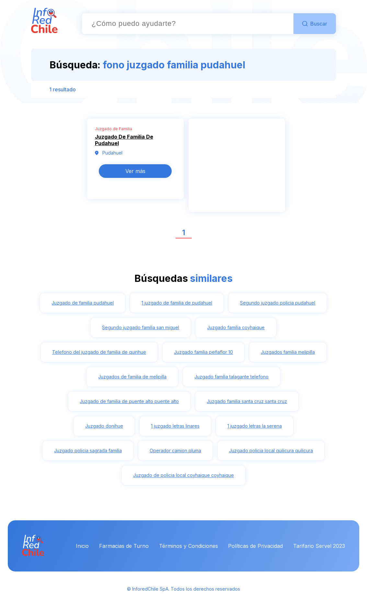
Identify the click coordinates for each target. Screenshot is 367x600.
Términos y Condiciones (188, 546)
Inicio (82, 546)
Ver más (135, 171)
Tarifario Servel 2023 (319, 546)
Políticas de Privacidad (255, 546)
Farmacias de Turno (124, 546)
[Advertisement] (236, 169)
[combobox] (187, 23)
